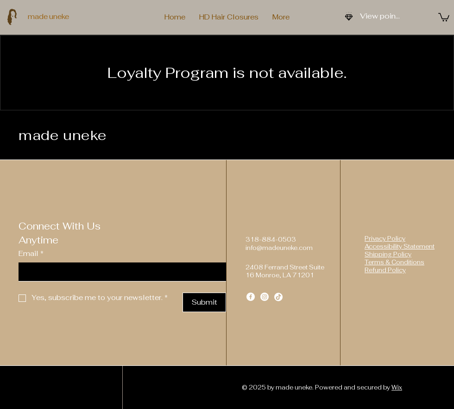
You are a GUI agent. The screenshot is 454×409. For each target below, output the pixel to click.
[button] (443, 16)
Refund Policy (385, 270)
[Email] (120, 271)
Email (31, 254)
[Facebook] (251, 297)
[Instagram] (264, 297)
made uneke (48, 16)
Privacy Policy (385, 239)
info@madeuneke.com (279, 248)
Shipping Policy (388, 254)
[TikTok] (278, 297)
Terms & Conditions (394, 262)
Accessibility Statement (400, 246)
